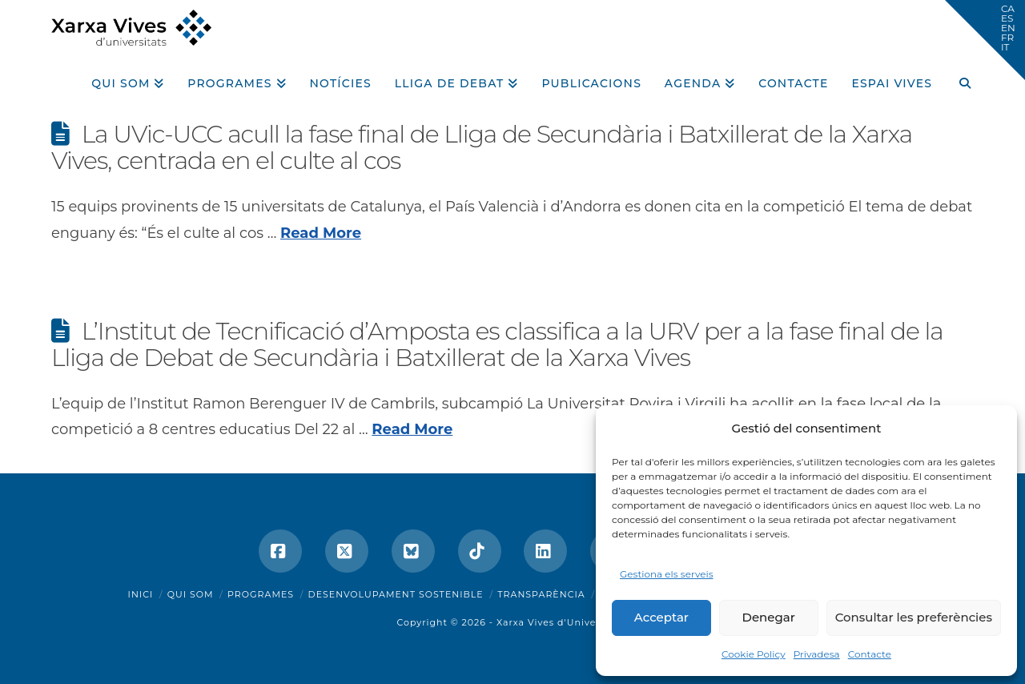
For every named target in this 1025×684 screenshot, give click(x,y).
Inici (141, 594)
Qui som (190, 594)
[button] (985, 40)
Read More (320, 233)
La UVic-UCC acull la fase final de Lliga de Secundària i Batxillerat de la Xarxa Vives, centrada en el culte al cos (481, 147)
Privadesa (817, 654)
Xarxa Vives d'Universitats (562, 622)
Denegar (768, 617)
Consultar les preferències (913, 617)
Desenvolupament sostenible (396, 594)
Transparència (541, 594)
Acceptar (661, 617)
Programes (260, 594)
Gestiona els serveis (666, 574)
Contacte (869, 654)
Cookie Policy (754, 654)
